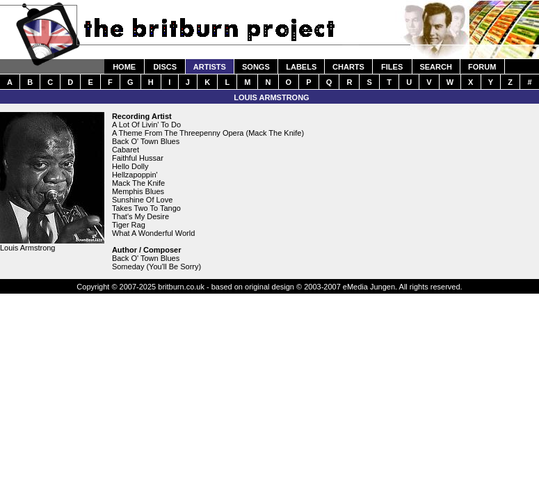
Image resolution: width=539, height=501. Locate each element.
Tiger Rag (128, 225)
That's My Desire (140, 216)
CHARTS (348, 67)
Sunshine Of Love (142, 200)
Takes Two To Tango (146, 208)
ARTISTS (209, 67)
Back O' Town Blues (145, 141)
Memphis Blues (138, 191)
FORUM (482, 67)
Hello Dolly (130, 166)
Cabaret (125, 149)
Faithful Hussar (137, 158)
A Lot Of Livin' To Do (146, 124)
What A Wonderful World (153, 233)
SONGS (256, 67)
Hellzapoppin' (135, 174)
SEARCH (435, 67)
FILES (392, 67)
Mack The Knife (138, 183)
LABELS (301, 67)
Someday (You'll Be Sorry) (156, 266)
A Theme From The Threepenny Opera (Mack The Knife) (208, 133)
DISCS (165, 67)
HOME (124, 67)
